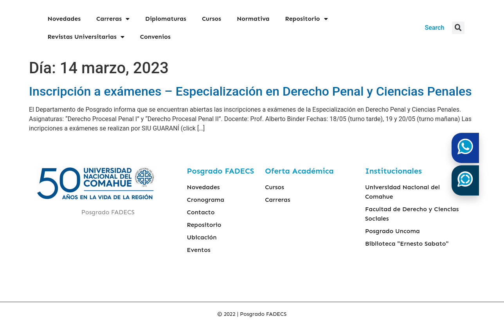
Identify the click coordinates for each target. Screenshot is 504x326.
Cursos (211, 18)
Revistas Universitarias (86, 37)
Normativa (253, 18)
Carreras (113, 19)
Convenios (155, 36)
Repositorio (306, 19)
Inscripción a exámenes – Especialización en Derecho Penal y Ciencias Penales (250, 91)
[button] (458, 28)
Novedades (64, 18)
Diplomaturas (165, 18)
